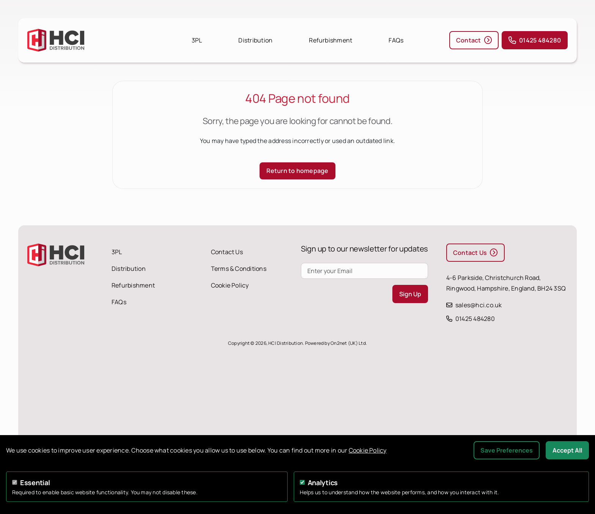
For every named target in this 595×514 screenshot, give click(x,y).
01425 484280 (534, 40)
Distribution (255, 40)
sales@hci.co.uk (478, 305)
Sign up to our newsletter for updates (364, 249)
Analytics (323, 482)
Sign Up (410, 294)
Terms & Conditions (238, 268)
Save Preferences (506, 450)
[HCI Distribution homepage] (88, 40)
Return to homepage (297, 171)
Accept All (567, 450)
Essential (35, 482)
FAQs (396, 40)
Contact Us (227, 252)
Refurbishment (330, 40)
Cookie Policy (230, 285)
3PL (197, 40)
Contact (474, 40)
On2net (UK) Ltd (348, 343)
